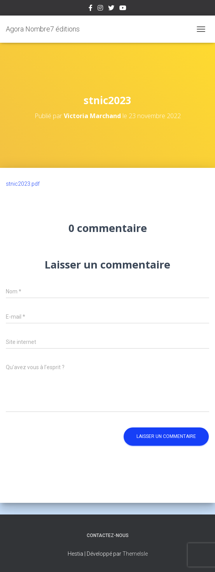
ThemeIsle (135, 554)
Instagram (100, 9)
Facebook (91, 9)
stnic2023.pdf (23, 184)
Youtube (122, 9)
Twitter (111, 9)
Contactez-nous (108, 535)
